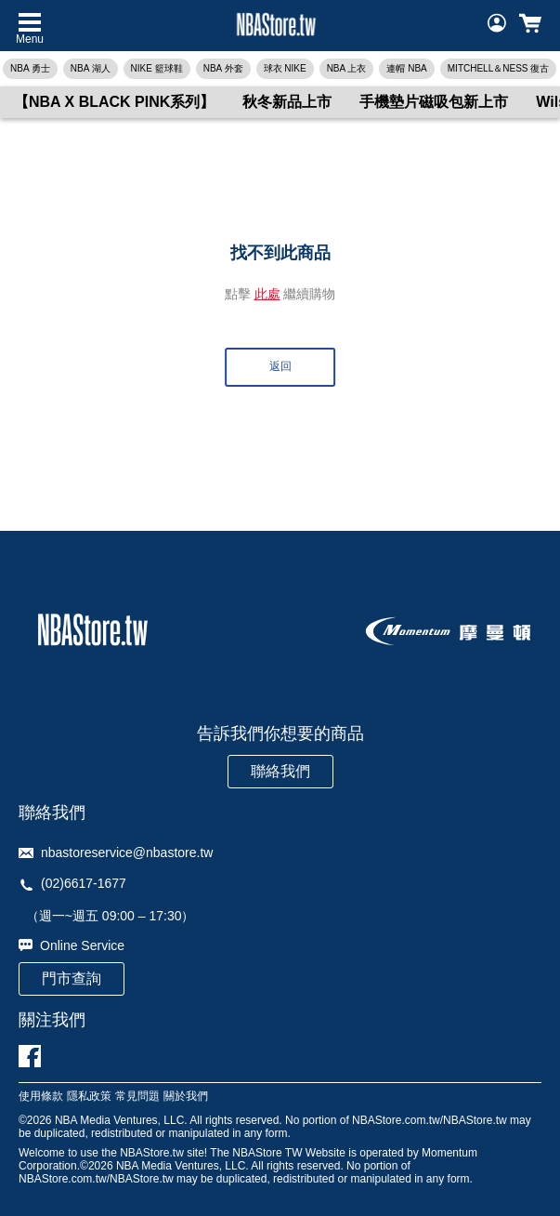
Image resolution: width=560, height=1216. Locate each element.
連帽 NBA (406, 68)
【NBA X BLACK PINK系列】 (114, 102)
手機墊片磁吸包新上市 (433, 102)
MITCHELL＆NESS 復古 (498, 68)
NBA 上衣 (347, 68)
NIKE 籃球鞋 (157, 68)
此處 (267, 293)
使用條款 (41, 1096)
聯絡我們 (280, 771)
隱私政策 (89, 1096)
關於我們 (185, 1096)
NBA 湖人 (91, 68)
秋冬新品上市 (287, 102)
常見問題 (137, 1096)
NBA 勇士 (30, 68)
